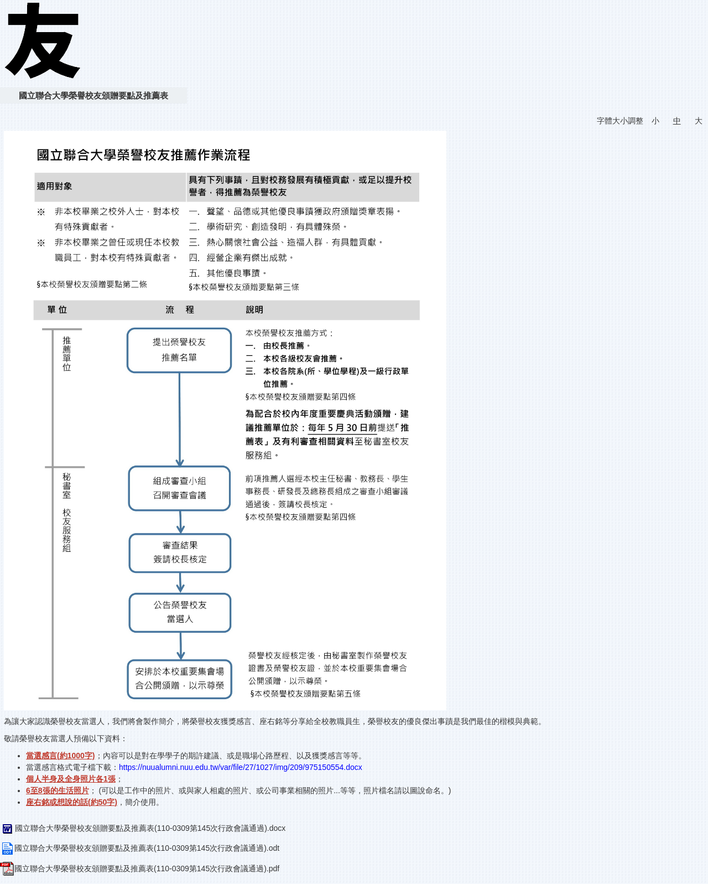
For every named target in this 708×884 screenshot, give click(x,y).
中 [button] (677, 120)
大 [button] (698, 120)
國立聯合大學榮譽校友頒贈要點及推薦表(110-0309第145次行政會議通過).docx (142, 828)
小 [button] (655, 120)
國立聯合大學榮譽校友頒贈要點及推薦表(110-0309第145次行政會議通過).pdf (139, 868)
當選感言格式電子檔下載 (68, 767)
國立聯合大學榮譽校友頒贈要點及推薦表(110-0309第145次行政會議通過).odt (139, 848)
